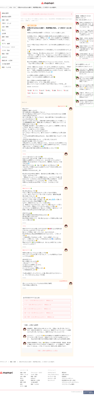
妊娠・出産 (5, 20)
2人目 (66, 90)
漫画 (55, 90)
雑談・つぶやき (6, 67)
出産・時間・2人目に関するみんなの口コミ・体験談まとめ (39, 317)
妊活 (3, 40)
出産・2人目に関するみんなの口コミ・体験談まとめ (37, 308)
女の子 (42, 90)
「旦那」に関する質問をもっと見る (47, 350)
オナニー (35, 93)
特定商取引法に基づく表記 (68, 380)
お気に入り (68, 86)
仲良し (49, 90)
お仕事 (4, 33)
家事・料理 (5, 37)
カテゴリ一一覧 (52, 378)
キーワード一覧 (52, 376)
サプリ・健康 (6, 43)
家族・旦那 (5, 53)
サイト (60, 90)
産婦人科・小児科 (7, 60)
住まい (4, 30)
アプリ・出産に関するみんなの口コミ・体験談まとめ (37, 304)
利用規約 (64, 376)
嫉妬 (42, 93)
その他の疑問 (6, 64)
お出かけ (4, 57)
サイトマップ (51, 380)
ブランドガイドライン (53, 374)
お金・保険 (5, 26)
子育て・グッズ (6, 23)
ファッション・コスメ (8, 47)
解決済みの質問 (6, 16)
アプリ (36, 90)
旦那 (30, 90)
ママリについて (52, 372)
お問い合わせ (65, 374)
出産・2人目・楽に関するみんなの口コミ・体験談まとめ (38, 313)
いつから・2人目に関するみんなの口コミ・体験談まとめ (38, 300)
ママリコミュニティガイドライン (70, 382)
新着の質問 (5, 13)
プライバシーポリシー (67, 378)
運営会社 (64, 372)
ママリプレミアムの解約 (68, 384)
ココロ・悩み (6, 50)
